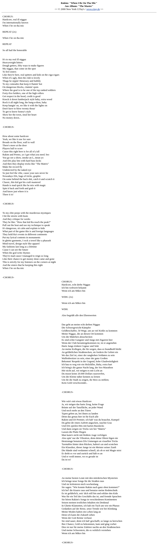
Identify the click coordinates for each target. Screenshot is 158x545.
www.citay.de (93, 9)
